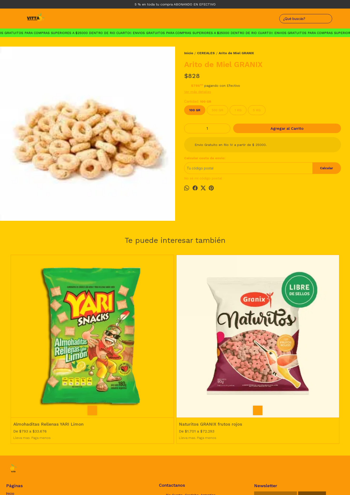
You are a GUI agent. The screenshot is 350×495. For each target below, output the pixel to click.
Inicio (10, 411)
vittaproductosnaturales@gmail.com (188, 431)
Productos (14, 416)
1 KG (238, 110)
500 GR (217, 110)
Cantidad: (197, 101)
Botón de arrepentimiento (178, 484)
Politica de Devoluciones (25, 421)
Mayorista (13, 426)
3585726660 (172, 421)
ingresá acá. (155, 484)
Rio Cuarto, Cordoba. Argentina (187, 412)
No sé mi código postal (203, 178)
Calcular (326, 168)
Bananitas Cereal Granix (204, 341)
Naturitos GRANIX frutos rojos (127, 341)
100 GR (194, 110)
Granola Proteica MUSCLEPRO (293, 341)
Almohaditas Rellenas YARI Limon (48, 341)
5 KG (257, 110)
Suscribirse (312, 413)
